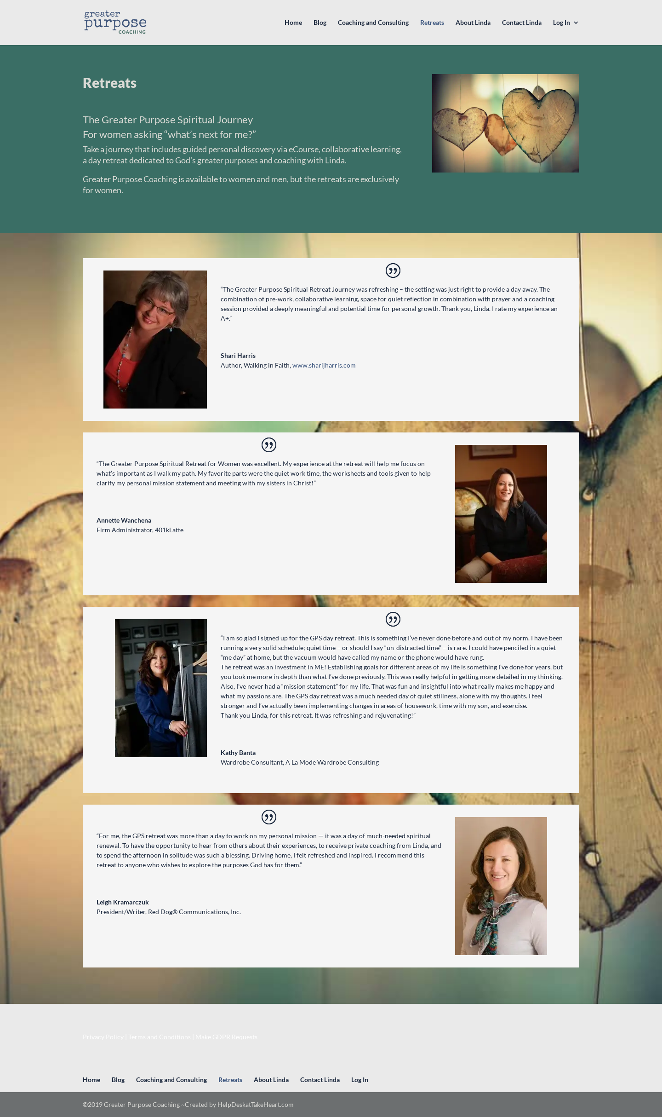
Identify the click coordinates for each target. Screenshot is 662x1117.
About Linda (473, 22)
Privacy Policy (103, 1037)
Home (293, 22)
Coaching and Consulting (373, 22)
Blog (320, 22)
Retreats (432, 22)
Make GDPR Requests (226, 1037)
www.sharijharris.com (324, 365)
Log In (561, 22)
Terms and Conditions (159, 1037)
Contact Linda (522, 22)
